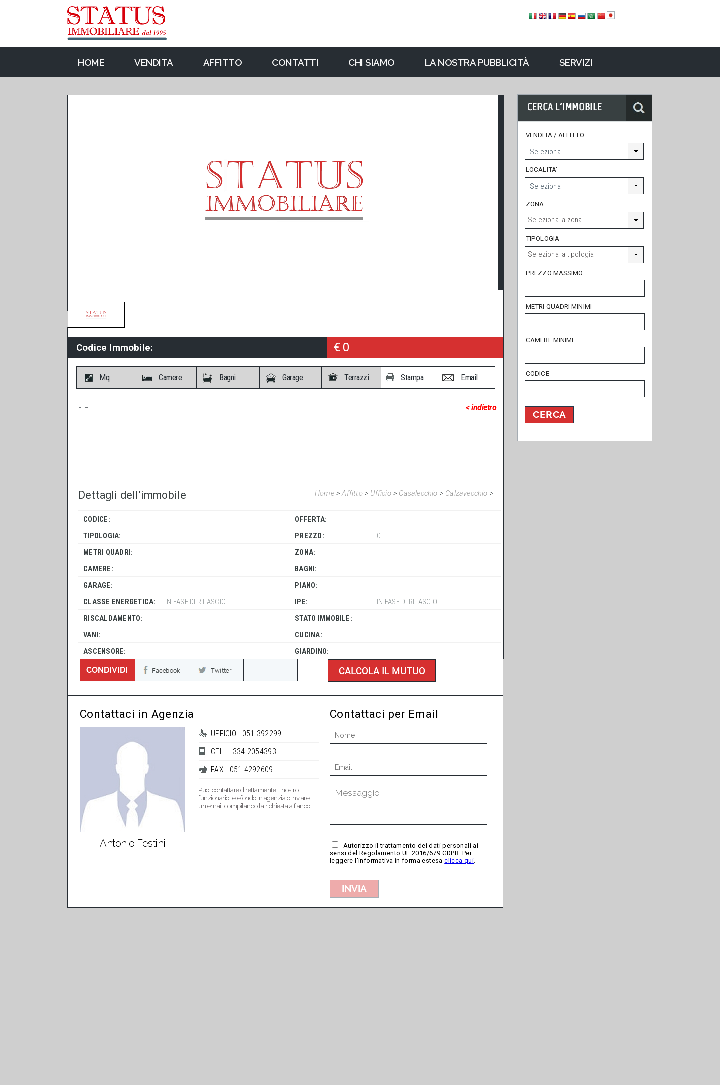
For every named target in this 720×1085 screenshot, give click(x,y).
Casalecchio (419, 493)
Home (325, 493)
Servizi (576, 62)
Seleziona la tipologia (561, 254)
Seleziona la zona (555, 220)
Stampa (412, 377)
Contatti (295, 62)
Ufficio (382, 493)
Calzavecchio (468, 493)
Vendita (154, 62)
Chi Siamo (371, 62)
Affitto (353, 493)
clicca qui (459, 860)
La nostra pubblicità (477, 62)
